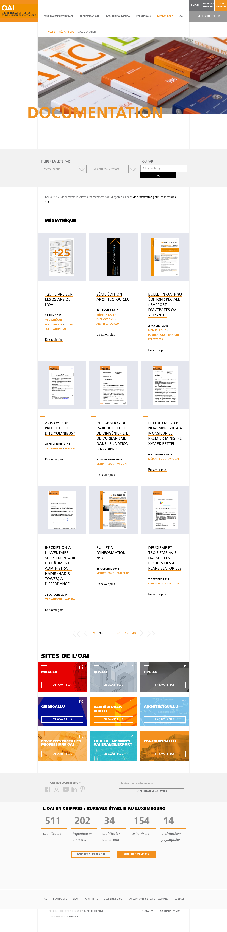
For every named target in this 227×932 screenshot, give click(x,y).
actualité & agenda (118, 16)
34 (101, 633)
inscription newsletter (151, 791)
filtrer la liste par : (56, 161)
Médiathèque (165, 16)
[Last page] (151, 633)
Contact (179, 899)
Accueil (51, 32)
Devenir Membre (113, 899)
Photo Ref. (147, 911)
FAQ (45, 899)
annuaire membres (208, 5)
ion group (73, 917)
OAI (181, 16)
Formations (143, 16)
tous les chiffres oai (91, 854)
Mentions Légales (170, 911)
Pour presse (91, 899)
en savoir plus (62, 685)
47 (126, 633)
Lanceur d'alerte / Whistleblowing (148, 899)
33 (93, 633)
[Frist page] (76, 633)
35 (108, 633)
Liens (76, 899)
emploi (195, 5)
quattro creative (93, 911)
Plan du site (60, 899)
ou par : (148, 161)
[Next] (141, 633)
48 (134, 633)
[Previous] (86, 633)
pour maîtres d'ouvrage (58, 16)
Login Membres (220, 5)
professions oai (89, 16)
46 (119, 633)
